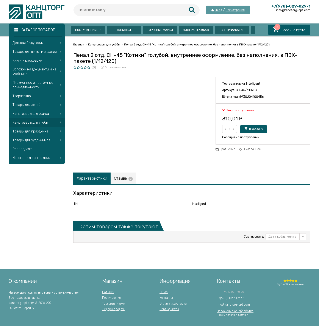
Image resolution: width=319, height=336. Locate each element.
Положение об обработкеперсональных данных (235, 312)
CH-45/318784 (246, 90)
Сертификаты (232, 30)
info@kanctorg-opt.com (233, 304)
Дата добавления (282, 236)
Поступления (87, 30)
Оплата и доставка (173, 303)
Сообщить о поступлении (240, 137)
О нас (164, 292)
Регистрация (235, 10)
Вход (218, 10)
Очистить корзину (21, 308)
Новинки (124, 30)
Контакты (166, 298)
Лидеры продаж (196, 30)
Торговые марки (160, 30)
